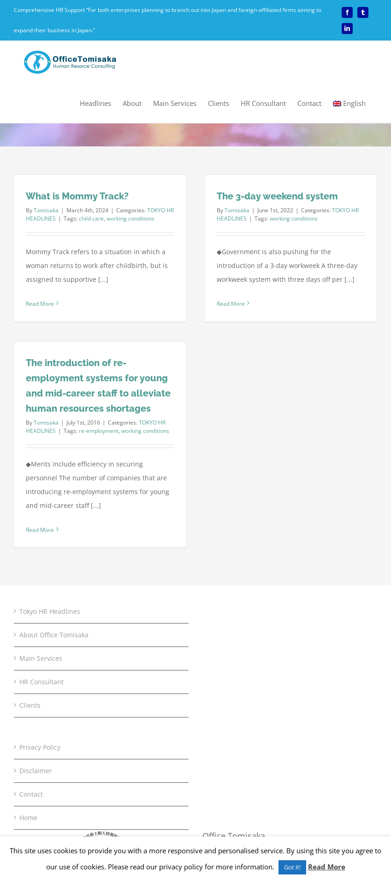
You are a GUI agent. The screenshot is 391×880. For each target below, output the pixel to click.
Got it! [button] (292, 867)
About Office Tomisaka (54, 634)
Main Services (40, 658)
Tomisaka (46, 210)
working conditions (130, 218)
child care (91, 218)
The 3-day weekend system (277, 196)
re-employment (98, 431)
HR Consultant (41, 681)
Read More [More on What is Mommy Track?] (40, 304)
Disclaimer (35, 770)
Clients (30, 705)
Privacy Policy (39, 747)
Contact (31, 794)
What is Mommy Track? (77, 196)
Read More (326, 866)
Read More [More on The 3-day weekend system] (231, 304)
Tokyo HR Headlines (49, 611)
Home (28, 817)
